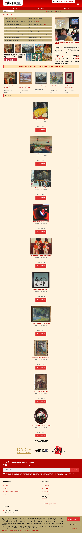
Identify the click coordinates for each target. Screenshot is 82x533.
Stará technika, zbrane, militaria (38, 34)
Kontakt (15, 8)
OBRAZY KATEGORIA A (35, 18)
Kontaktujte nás (48, 501)
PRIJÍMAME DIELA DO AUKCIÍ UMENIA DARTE (67, 43)
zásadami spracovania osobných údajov (47, 474)
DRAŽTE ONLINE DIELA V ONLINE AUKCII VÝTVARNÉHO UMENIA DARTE (41, 67)
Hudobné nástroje (35, 37)
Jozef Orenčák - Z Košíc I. (71, 86)
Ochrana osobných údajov (12, 491)
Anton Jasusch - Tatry (55, 86)
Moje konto (47, 491)
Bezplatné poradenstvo (50, 504)
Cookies (7, 494)
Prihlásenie (49, 11)
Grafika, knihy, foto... (38, 24)
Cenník (6, 485)
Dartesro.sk (62, 1)
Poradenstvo (41, 8)
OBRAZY (10, 18)
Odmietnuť (73, 524)
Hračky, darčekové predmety (13, 37)
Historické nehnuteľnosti (36, 40)
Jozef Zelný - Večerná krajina (24, 86)
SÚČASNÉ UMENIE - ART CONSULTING (15, 21)
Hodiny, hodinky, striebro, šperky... (14, 31)
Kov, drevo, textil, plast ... (36, 28)
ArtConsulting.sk (70, 1)
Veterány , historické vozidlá (13, 24)
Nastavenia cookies (10, 497)
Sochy (34, 21)
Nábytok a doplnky (35, 31)
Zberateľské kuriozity (11, 40)
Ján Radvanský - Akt (9, 86)
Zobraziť (41, 130)
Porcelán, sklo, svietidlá (12, 28)
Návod (6, 488)
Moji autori (46, 494)
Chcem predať (67, 8)
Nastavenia (73, 528)
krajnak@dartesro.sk (63, 57)
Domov (5, 14)
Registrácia (58, 11)
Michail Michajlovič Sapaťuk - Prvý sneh (40, 86)
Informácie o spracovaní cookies (29, 530)
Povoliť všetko (73, 519)
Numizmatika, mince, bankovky (14, 34)
